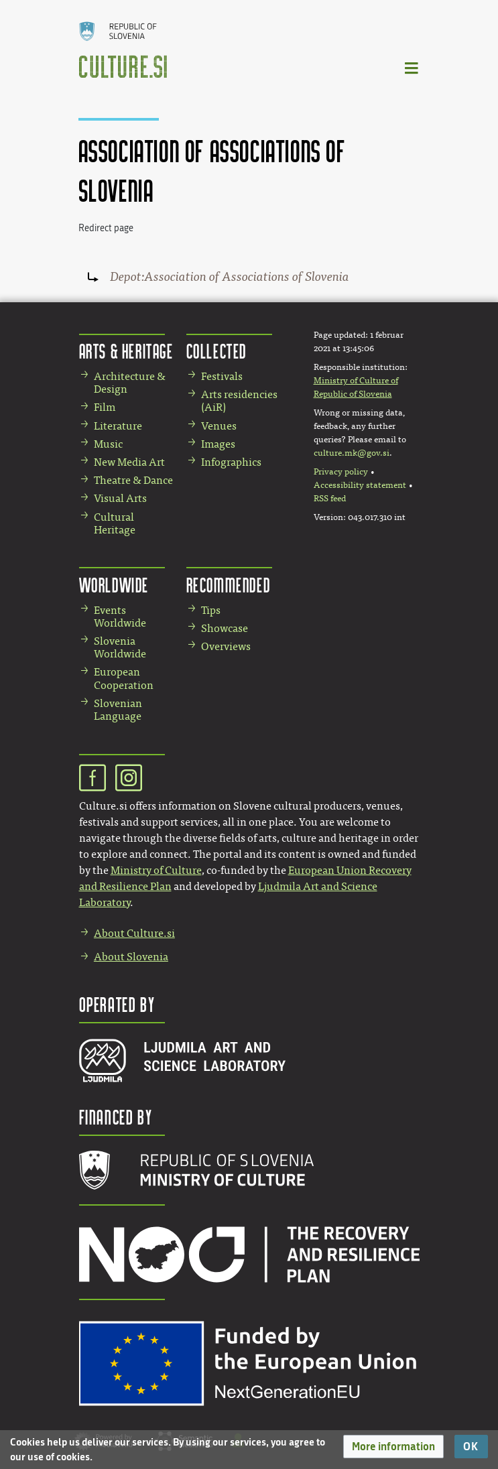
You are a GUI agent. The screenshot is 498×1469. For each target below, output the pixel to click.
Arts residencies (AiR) (239, 400)
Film (104, 407)
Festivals (222, 376)
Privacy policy (341, 471)
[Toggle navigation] (412, 67)
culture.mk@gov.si (351, 453)
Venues (219, 426)
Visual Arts (120, 498)
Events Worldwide (120, 616)
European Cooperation (123, 678)
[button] (393, 1446)
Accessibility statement (360, 485)
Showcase (224, 628)
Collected (216, 351)
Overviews (226, 646)
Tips (211, 610)
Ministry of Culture (156, 870)
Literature (118, 426)
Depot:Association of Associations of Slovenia (229, 276)
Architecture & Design (130, 382)
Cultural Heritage (114, 523)
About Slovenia (131, 956)
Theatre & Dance (133, 480)
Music (108, 444)
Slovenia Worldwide (120, 647)
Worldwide (114, 584)
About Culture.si (134, 933)
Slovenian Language (118, 709)
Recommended (228, 584)
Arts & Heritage (126, 351)
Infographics (231, 462)
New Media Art (129, 462)
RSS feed (330, 498)
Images (218, 444)
